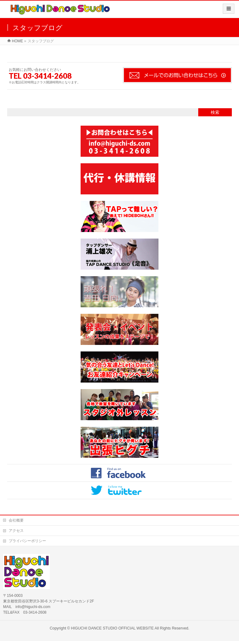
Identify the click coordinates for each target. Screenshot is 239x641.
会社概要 (16, 520)
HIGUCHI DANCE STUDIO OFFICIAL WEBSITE (112, 628)
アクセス (16, 530)
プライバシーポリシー (27, 541)
